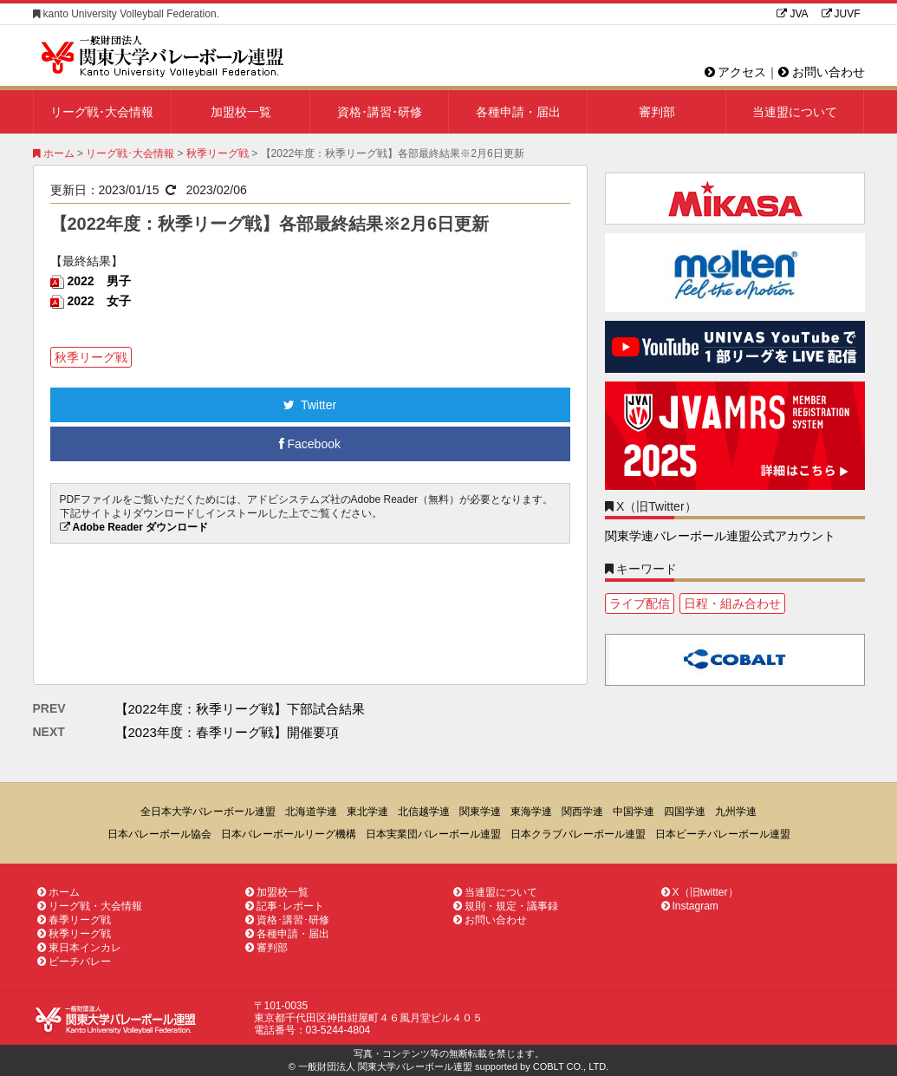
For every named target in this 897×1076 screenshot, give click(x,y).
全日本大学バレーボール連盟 (208, 811)
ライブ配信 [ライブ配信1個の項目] (639, 603)
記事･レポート (284, 906)
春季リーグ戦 (74, 920)
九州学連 (736, 811)
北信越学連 (424, 811)
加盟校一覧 (241, 112)
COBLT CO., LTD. (570, 1066)
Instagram (689, 906)
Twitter (309, 405)
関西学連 (582, 811)
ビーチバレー (74, 961)
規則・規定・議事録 (505, 906)
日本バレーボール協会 (159, 834)
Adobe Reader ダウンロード (141, 527)
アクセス (736, 72)
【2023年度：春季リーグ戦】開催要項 (227, 732)
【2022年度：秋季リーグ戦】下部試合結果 (240, 708)
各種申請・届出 (518, 112)
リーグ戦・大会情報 (89, 906)
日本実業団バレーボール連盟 (433, 834)
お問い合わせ (821, 72)
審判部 (657, 112)
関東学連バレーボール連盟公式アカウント (720, 536)
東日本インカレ (79, 948)
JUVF (841, 14)
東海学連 (531, 811)
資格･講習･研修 (379, 112)
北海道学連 (311, 811)
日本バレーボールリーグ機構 (288, 834)
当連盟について (794, 112)
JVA (792, 14)
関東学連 (480, 811)
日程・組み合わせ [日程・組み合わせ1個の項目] (732, 603)
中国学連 (633, 811)
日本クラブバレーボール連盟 (578, 834)
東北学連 (367, 811)
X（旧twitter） (699, 892)
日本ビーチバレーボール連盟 (722, 834)
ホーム (54, 153)
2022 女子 (99, 301)
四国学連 (684, 811)
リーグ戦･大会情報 (101, 112)
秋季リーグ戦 (217, 153)
